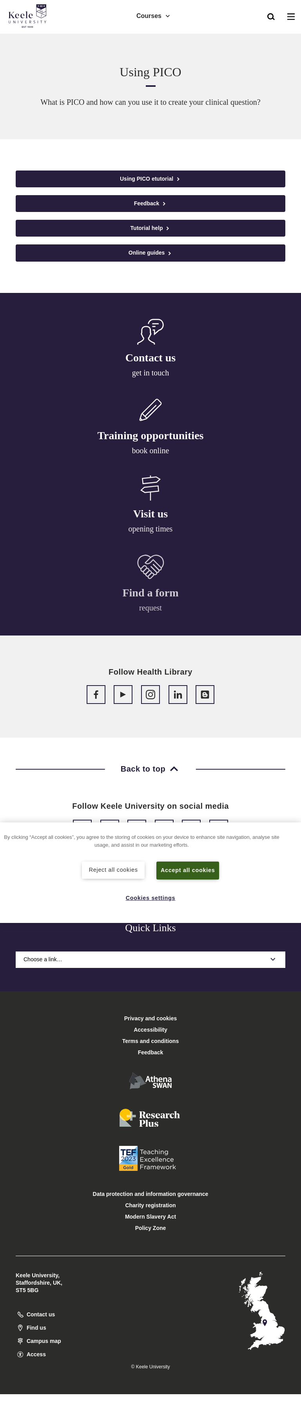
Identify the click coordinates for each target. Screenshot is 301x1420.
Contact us (150, 358)
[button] (271, 16)
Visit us (150, 516)
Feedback (150, 203)
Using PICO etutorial (150, 179)
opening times (151, 531)
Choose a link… (150, 959)
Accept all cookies (188, 870)
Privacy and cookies (150, 1018)
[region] (150, 872)
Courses (153, 16)
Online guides (150, 253)
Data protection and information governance (151, 1194)
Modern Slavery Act (150, 1217)
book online (150, 451)
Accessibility (29, 38)
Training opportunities (151, 437)
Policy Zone (150, 1228)
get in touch (150, 373)
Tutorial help (151, 228)
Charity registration (150, 1205)
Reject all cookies (113, 870)
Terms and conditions (150, 1041)
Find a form (150, 597)
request (150, 611)
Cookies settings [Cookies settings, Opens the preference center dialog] (151, 898)
